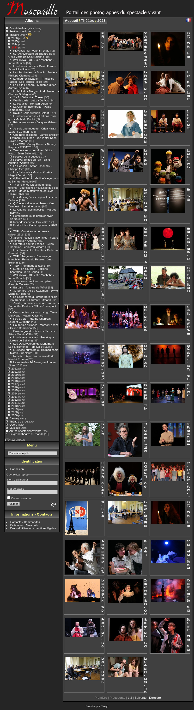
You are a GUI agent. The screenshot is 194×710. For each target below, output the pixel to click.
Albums (32, 20)
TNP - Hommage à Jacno (29, 265)
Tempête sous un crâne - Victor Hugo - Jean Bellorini (30, 152)
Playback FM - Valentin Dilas (31, 50)
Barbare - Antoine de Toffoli (30, 287)
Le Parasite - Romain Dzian (30, 103)
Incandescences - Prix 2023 (30, 221)
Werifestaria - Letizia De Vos (31, 100)
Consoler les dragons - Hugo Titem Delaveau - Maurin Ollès (32, 314)
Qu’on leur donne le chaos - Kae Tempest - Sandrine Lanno (31, 205)
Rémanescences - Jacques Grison (34, 122)
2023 (14, 47)
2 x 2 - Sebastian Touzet (28, 97)
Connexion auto (19, 498)
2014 (14, 393)
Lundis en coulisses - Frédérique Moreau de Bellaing (31, 339)
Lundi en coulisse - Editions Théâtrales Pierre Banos (28, 270)
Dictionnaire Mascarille (24, 525)
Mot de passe (15, 488)
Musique (14, 427)
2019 (14, 377)
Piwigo (104, 706)
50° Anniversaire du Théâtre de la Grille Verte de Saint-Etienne (31, 55)
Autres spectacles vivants (25, 430)
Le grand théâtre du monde (26, 433)
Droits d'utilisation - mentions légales (33, 528)
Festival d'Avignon (20, 31)
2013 (14, 396)
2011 (14, 402)
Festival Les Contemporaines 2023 (35, 225)
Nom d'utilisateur (17, 479)
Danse (13, 418)
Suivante (141, 697)
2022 (14, 368)
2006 (14, 415)
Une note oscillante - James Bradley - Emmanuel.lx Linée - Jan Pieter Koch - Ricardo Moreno (33, 137)
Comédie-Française (21, 28)
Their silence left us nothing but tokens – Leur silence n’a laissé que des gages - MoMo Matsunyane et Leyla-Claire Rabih (33, 189)
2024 (14, 44)
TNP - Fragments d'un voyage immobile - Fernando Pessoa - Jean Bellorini (30, 259)
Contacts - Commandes (25, 521)
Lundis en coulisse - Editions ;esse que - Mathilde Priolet (32, 117)
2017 (14, 384)
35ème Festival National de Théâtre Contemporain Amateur (33, 239)
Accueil (71, 20)
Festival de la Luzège (26, 156)
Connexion (17, 468)
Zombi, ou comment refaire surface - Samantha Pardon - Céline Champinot (33, 304)
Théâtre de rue (18, 421)
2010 (14, 405)
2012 (14, 399)
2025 (14, 41)
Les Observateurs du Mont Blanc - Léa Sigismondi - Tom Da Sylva (32, 345)
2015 (14, 390)
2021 (14, 371)
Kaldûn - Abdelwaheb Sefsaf (31, 112)
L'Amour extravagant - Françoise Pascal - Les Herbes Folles (31, 80)
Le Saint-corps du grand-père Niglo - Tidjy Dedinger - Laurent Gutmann (33, 298)
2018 (14, 380)
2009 (14, 409)
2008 (14, 412)
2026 (14, 38)
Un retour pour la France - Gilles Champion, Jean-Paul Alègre (31, 245)
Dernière (155, 697)
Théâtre (14, 34)
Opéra (13, 424)
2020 (14, 374)
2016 (14, 387)
